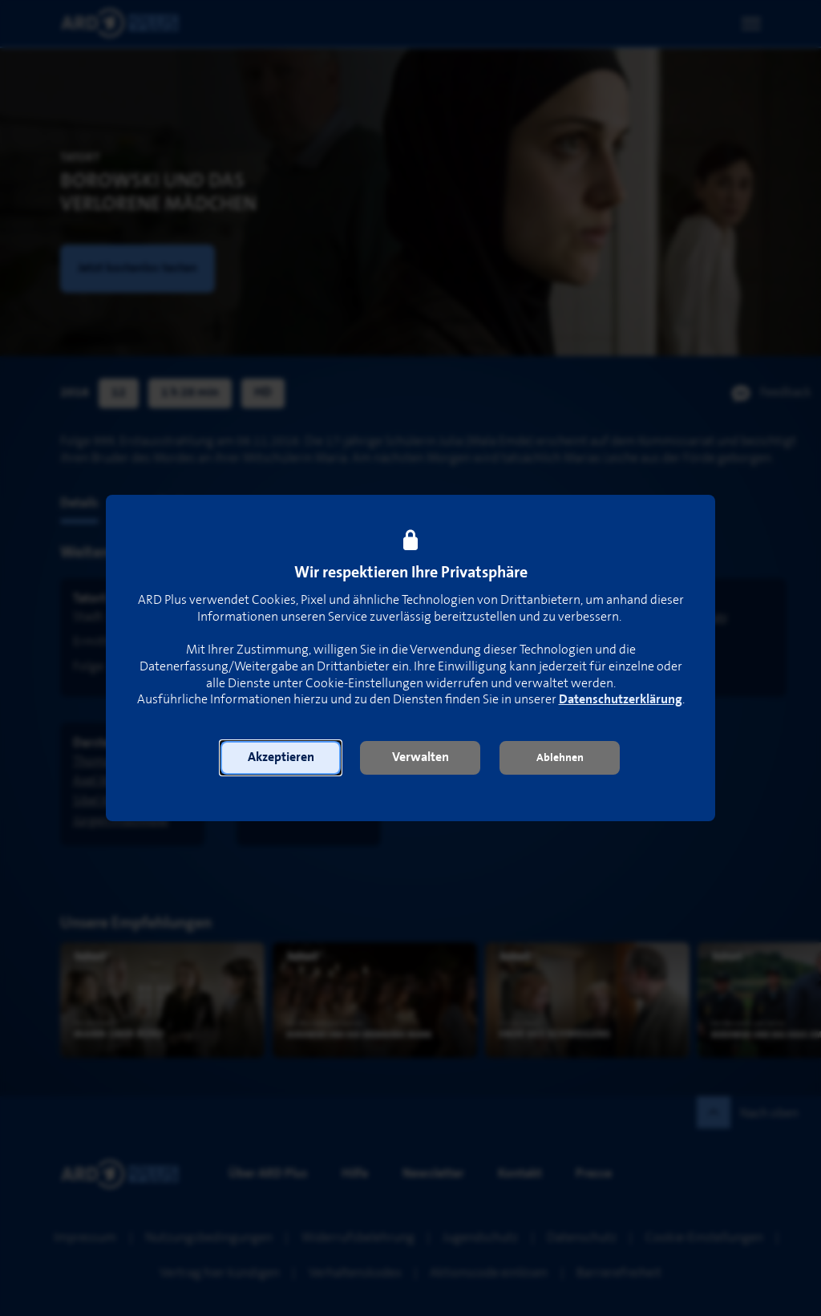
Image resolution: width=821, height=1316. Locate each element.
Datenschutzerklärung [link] (620, 699)
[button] (280, 758)
